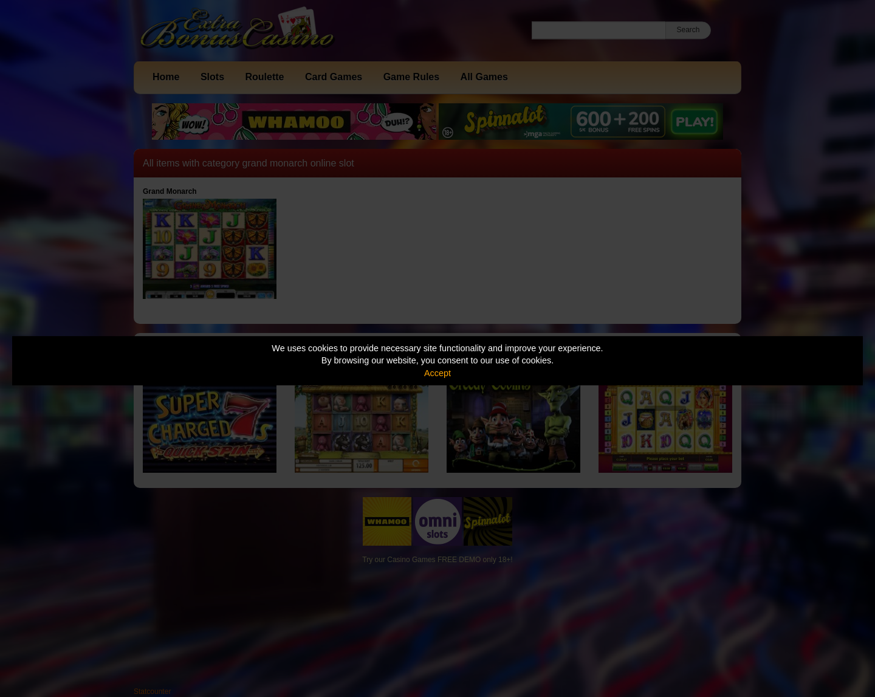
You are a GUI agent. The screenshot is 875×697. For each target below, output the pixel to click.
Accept (437, 373)
